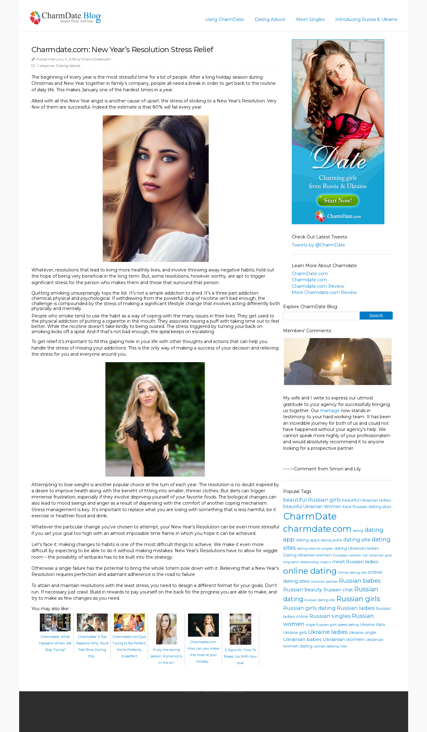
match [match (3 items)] (325, 562)
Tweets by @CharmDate (318, 245)
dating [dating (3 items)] (358, 531)
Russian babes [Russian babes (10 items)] (360, 580)
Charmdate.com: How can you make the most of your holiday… (203, 648)
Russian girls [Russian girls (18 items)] (358, 598)
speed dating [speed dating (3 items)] (348, 625)
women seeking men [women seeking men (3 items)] (330, 646)
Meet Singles (310, 19)
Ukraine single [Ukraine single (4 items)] (362, 632)
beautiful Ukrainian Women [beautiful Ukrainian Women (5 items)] (312, 506)
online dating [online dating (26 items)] (310, 571)
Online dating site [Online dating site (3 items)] (352, 573)
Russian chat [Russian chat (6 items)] (338, 590)
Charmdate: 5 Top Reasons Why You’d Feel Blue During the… (92, 643)
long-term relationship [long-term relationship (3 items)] (301, 562)
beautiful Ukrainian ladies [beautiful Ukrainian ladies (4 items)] (366, 500)
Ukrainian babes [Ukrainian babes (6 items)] (302, 639)
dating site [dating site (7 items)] (356, 539)
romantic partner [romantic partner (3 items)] (324, 582)
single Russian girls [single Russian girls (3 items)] (321, 625)
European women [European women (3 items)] (347, 555)
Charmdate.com (309, 280)
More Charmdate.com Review (324, 292)
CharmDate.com (96, 59)
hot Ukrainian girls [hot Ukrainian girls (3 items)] (377, 555)
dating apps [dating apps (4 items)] (308, 540)
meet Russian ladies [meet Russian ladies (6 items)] (355, 562)
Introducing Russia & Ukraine (366, 19)
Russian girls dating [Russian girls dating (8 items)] (309, 608)
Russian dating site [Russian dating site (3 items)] (319, 600)
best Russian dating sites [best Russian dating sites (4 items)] (367, 506)
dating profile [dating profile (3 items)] (331, 540)
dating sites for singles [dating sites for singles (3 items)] (315, 549)
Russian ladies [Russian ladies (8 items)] (356, 608)
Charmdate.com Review (318, 286)
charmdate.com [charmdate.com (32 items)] (317, 528)
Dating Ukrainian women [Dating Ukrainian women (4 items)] (307, 555)
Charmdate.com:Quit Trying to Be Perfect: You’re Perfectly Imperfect (129, 643)
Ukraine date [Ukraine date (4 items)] (372, 624)
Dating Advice (270, 19)
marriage (330, 410)
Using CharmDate (224, 19)
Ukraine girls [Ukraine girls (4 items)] (295, 632)
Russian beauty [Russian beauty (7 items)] (302, 589)
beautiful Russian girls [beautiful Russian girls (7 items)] (312, 500)
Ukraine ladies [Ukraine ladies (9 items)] (328, 632)
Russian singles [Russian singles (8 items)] (330, 616)
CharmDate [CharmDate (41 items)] (310, 516)
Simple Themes (231, 691)
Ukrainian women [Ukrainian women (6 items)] (343, 639)
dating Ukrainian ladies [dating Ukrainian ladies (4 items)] (356, 548)
